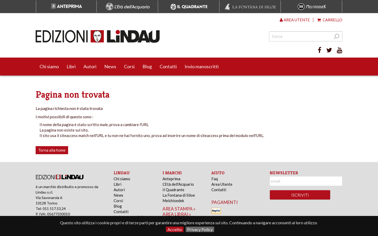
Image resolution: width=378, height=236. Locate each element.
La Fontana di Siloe (178, 195)
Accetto (174, 229)
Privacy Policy (200, 229)
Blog (147, 66)
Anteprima (171, 178)
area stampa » (178, 209)
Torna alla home (52, 150)
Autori (89, 66)
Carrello (329, 19)
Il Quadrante (173, 189)
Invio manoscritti (202, 66)
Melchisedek (173, 200)
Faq (214, 178)
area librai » (176, 214)
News (110, 66)
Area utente (295, 19)
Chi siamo (49, 66)
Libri (71, 66)
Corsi (129, 66)
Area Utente (221, 184)
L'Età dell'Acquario (178, 184)
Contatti (168, 66)
